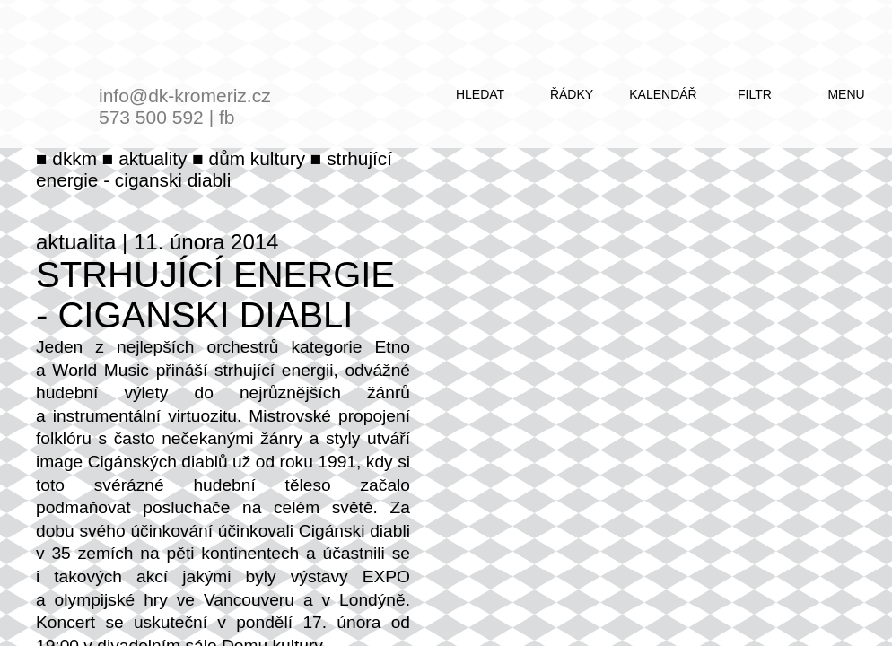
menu (845, 94)
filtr (755, 94)
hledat (480, 94)
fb (227, 117)
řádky (571, 94)
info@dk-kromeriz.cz (185, 95)
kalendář (662, 94)
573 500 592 (151, 117)
